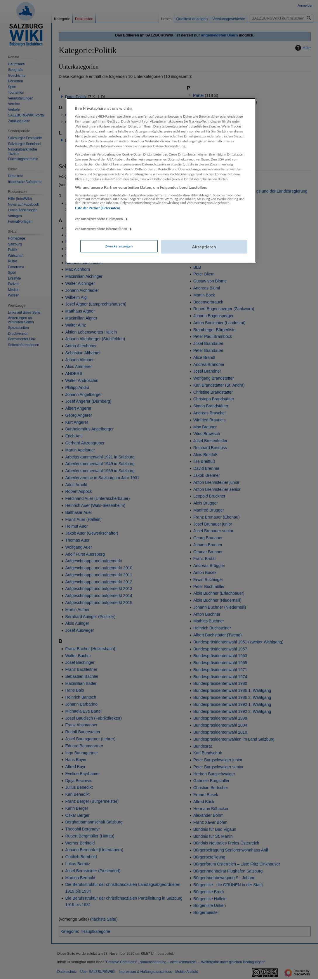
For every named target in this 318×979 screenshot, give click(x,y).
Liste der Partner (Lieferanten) (97, 208)
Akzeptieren (204, 246)
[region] (161, 180)
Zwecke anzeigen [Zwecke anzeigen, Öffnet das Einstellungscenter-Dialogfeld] (119, 246)
